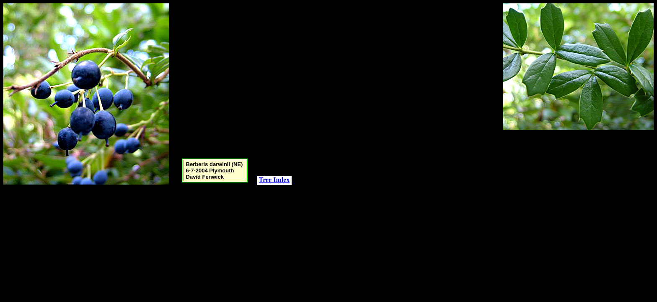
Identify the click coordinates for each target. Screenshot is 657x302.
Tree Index (274, 179)
